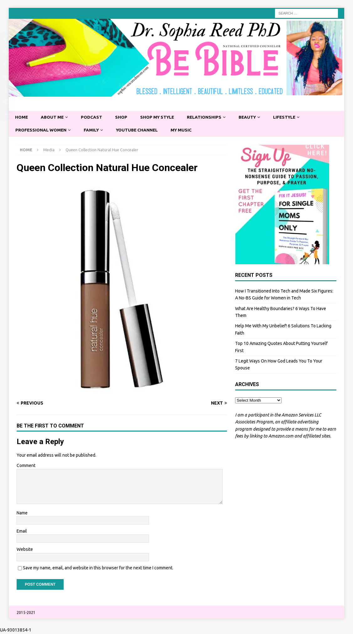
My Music (185, 130)
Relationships (208, 117)
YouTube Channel (140, 130)
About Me (53, 117)
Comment (26, 465)
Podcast (93, 117)
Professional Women (41, 130)
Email (22, 531)
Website (25, 549)
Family (93, 130)
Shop (123, 117)
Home (22, 117)
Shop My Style (160, 117)
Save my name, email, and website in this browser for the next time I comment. (98, 568)
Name (22, 513)
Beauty (252, 117)
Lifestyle (291, 117)
